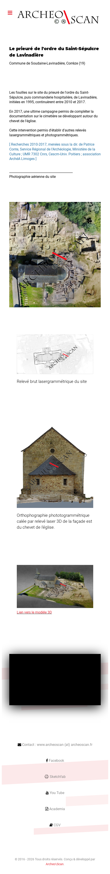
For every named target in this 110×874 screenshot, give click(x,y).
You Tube (57, 793)
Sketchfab (58, 777)
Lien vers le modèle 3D (34, 612)
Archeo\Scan (55, 864)
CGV (57, 825)
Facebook (56, 760)
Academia (57, 809)
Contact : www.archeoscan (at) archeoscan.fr (57, 745)
